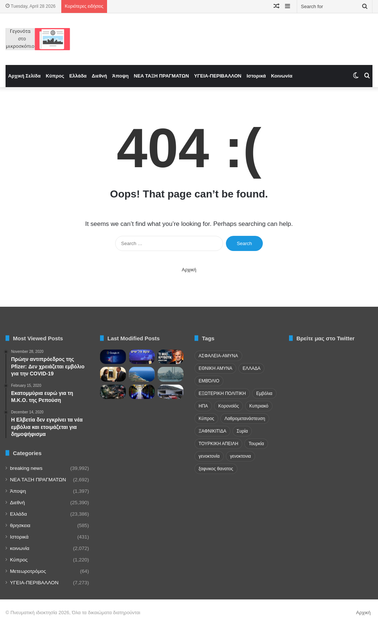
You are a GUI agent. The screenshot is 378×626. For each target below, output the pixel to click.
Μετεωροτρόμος (28, 571)
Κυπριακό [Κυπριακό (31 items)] (258, 406)
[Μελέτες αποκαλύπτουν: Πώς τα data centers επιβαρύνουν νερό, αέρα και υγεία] (142, 392)
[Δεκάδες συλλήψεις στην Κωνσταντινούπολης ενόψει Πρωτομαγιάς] (170, 374)
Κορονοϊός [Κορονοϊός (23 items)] (228, 406)
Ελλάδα (78, 76)
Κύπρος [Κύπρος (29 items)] (206, 418)
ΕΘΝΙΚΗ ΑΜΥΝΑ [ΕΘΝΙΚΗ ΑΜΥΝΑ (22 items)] (215, 368)
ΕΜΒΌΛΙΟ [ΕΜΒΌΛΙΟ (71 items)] (209, 380)
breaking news (26, 468)
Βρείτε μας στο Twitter (325, 338)
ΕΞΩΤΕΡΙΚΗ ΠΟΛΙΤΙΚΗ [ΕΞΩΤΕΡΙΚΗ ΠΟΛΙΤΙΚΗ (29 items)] (222, 393)
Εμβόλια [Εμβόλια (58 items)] (264, 393)
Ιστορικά (256, 76)
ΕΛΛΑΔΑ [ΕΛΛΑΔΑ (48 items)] (251, 368)
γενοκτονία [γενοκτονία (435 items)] (209, 456)
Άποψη (120, 76)
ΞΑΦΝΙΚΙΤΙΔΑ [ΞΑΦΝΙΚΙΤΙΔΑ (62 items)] (212, 431)
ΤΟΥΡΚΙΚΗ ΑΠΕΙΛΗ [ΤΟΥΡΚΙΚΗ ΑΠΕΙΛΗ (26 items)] (218, 443)
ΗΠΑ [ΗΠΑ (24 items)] (203, 406)
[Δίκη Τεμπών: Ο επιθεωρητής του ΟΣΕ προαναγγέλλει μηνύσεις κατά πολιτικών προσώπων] (170, 392)
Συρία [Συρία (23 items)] (242, 431)
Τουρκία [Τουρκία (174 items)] (256, 443)
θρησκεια (20, 525)
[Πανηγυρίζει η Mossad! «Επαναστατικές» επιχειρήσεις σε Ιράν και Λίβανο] (142, 357)
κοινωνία (19, 548)
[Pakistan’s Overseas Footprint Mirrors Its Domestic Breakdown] (113, 392)
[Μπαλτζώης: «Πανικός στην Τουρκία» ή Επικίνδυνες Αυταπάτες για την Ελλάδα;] (170, 357)
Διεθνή (99, 76)
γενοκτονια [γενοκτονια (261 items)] (240, 456)
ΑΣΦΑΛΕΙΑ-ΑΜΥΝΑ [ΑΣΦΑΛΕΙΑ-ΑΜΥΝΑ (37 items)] (218, 355)
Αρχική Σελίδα (24, 76)
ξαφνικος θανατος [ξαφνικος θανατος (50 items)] (216, 468)
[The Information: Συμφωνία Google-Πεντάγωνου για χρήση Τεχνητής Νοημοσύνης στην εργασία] (113, 357)
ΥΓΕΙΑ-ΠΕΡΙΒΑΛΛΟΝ (217, 76)
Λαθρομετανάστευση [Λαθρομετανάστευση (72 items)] (244, 418)
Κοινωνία (281, 76)
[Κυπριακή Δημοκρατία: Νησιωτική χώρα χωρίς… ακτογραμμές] (142, 374)
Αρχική (189, 269)
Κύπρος (55, 76)
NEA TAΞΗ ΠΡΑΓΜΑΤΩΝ (161, 76)
